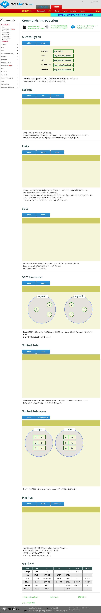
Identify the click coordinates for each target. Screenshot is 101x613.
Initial (29, 43)
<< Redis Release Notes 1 (30, 597)
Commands (54, 597)
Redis (56, 6)
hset (43, 504)
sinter (43, 283)
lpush (43, 152)
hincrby (57, 504)
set (43, 96)
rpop (57, 152)
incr (57, 96)
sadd (43, 215)
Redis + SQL (25, 15)
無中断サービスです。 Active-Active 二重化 (75, 15)
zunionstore (43, 417)
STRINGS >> (82, 597)
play (43, 43)
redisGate (43, 6)
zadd (43, 352)
